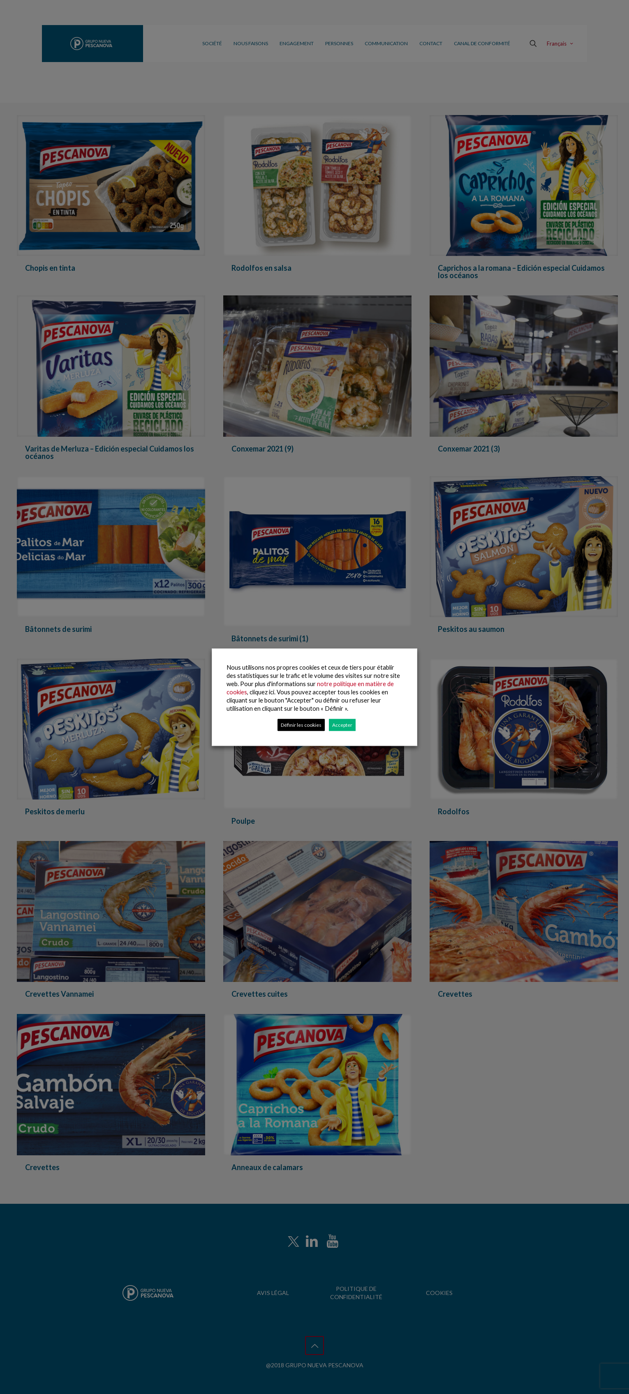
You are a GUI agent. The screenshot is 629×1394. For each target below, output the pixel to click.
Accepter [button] (342, 724)
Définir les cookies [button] (301, 724)
